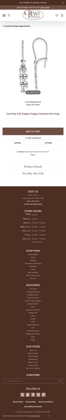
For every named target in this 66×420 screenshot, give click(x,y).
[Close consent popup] (49, 416)
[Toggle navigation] (4, 15)
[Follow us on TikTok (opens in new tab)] (28, 395)
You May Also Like (33, 173)
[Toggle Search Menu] (9, 15)
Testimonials (33, 359)
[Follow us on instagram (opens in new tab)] (38, 395)
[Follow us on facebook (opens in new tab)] (33, 395)
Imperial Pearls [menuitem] (33, 304)
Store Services (33, 353)
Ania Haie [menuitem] (33, 289)
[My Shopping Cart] (62, 15)
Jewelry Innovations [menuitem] (33, 310)
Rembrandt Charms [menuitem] (33, 334)
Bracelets (33, 266)
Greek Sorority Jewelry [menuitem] (33, 301)
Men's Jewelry (33, 272)
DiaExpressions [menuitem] (33, 295)
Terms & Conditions (33, 368)
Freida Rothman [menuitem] (33, 298)
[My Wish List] (57, 15)
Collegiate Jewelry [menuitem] (33, 292)
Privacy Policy (33, 365)
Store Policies (33, 356)
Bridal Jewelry (33, 254)
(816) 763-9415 (33, 104)
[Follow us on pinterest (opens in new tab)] (44, 395)
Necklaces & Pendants (33, 263)
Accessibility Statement (33, 406)
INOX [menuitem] (33, 307)
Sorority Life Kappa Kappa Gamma (17, 26)
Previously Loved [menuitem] (33, 331)
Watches (33, 278)
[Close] (62, 2)
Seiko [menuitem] (33, 337)
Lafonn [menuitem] (33, 316)
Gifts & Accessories (33, 275)
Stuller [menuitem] (33, 340)
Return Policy (33, 362)
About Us (33, 350)
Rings (33, 257)
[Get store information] (33, 204)
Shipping (17, 143)
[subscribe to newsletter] (60, 381)
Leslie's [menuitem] (33, 319)
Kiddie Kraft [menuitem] (33, 313)
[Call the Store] (33, 201)
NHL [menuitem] (33, 328)
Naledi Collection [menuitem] (33, 325)
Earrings (33, 260)
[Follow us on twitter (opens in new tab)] (22, 395)
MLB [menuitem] (33, 322)
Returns (48, 143)
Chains (33, 269)
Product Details (33, 167)
